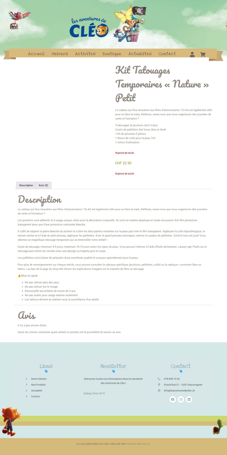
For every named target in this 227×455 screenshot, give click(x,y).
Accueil (36, 53)
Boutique (112, 53)
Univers (60, 53)
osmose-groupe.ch (138, 444)
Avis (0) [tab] (43, 185)
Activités (85, 53)
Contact (167, 53)
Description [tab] (26, 185)
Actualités (140, 53)
